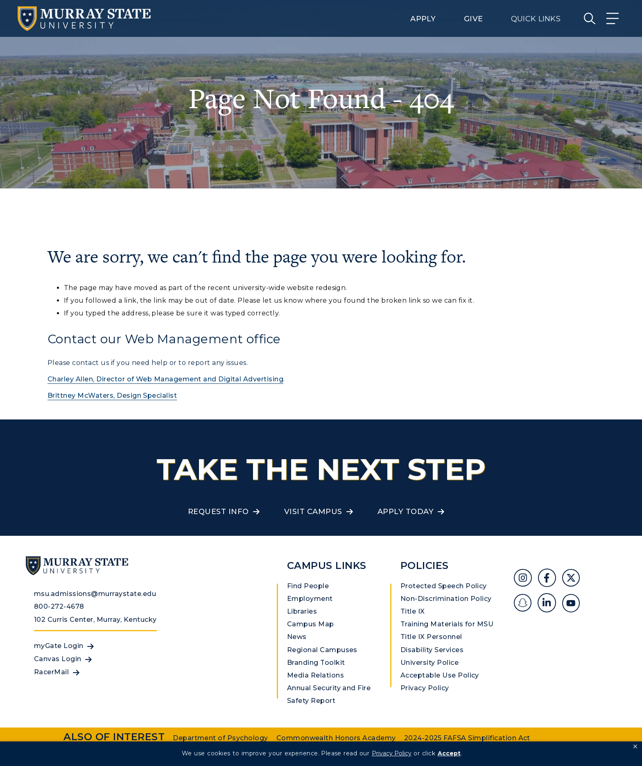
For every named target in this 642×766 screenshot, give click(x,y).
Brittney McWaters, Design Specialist (112, 395)
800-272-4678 (59, 606)
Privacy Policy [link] (391, 753)
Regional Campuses (322, 650)
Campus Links (326, 565)
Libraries (302, 611)
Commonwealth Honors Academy (336, 738)
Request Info (218, 511)
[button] (635, 746)
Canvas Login (57, 659)
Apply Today (406, 511)
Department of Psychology (220, 738)
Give (473, 18)
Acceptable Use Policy (439, 675)
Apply (423, 18)
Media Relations (315, 675)
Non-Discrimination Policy (446, 599)
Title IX (412, 611)
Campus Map (310, 624)
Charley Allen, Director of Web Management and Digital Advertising (165, 379)
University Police (429, 662)
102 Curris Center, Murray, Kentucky (95, 619)
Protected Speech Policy (443, 586)
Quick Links (536, 18)
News (297, 637)
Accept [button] (449, 753)
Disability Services (431, 650)
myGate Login (59, 646)
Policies (424, 565)
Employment (310, 599)
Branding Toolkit (316, 662)
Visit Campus (313, 511)
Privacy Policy (424, 688)
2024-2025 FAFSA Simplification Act (467, 738)
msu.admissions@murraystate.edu (95, 594)
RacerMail (51, 672)
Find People (308, 586)
